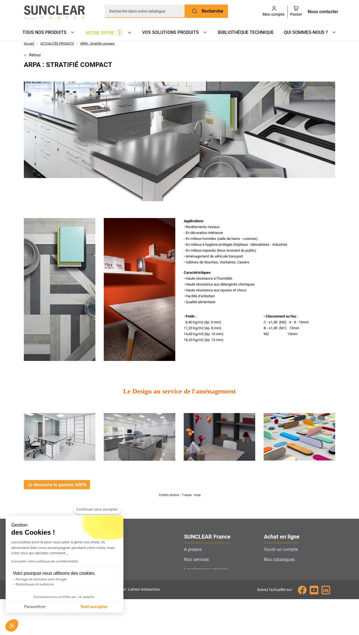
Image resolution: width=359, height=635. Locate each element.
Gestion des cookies (204, 599)
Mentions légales (281, 599)
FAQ (268, 579)
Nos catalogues (279, 559)
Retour (32, 55)
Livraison (273, 569)
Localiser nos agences (206, 569)
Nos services (196, 559)
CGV (268, 589)
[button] (12, 625)
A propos (193, 549)
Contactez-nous (199, 579)
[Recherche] (145, 11)
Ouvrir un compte (281, 549)
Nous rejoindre (198, 589)
